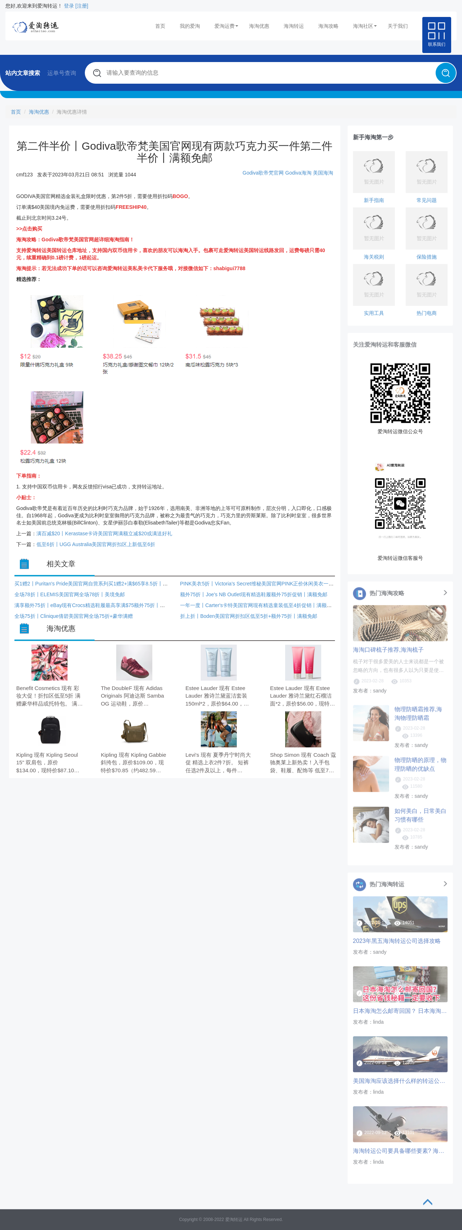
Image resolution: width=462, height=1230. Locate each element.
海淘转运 (294, 26)
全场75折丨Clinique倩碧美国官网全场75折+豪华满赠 (73, 616)
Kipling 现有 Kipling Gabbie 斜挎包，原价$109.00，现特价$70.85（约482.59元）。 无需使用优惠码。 (133, 763)
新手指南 (374, 200)
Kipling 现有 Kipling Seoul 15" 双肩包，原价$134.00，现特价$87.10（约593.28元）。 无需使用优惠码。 (47, 763)
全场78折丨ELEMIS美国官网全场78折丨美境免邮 (69, 594)
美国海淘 (323, 173)
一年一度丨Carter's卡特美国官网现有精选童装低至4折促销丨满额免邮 (258, 605)
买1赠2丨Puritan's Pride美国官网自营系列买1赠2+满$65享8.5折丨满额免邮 (98, 584)
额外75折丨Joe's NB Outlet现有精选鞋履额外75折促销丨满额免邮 (253, 594)
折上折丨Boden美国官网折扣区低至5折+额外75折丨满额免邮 (248, 616)
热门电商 (427, 313)
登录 (69, 6)
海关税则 (374, 257)
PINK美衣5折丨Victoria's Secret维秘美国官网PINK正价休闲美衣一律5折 (260, 584)
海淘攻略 (328, 26)
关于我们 (398, 26)
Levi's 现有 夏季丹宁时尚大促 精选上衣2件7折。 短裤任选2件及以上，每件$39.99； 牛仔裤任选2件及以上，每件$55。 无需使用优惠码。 (218, 763)
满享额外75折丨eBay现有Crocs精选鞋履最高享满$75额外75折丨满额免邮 (97, 605)
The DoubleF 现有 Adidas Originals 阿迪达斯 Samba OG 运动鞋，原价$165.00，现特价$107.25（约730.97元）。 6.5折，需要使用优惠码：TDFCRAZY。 (132, 696)
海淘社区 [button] (365, 26)
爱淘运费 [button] (226, 26)
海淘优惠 (259, 26)
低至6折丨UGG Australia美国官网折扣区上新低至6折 (95, 544)
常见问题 (427, 200)
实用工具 (374, 313)
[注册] (81, 6)
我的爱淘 (190, 26)
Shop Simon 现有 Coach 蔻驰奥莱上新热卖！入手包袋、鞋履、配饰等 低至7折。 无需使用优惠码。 (303, 763)
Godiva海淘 (298, 173)
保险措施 (427, 257)
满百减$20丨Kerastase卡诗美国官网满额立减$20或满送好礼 (104, 533)
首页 (160, 26)
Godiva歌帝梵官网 (263, 173)
